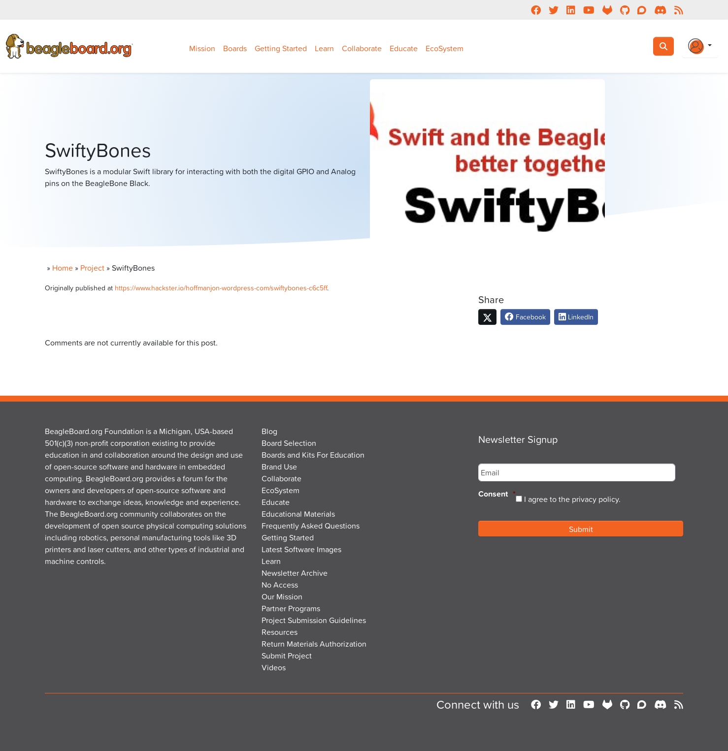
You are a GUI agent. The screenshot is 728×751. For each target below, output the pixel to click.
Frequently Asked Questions (311, 525)
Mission (202, 48)
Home (62, 267)
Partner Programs (291, 608)
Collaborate (362, 48)
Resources (280, 631)
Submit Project (287, 655)
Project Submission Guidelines (314, 620)
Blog (269, 431)
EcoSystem (444, 48)
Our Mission (282, 596)
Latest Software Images (301, 549)
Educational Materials (298, 513)
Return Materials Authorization (314, 643)
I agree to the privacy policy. (572, 499)
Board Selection (289, 443)
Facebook (525, 316)
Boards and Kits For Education (313, 454)
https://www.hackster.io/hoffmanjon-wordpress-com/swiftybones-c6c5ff (221, 287)
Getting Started (281, 48)
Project (92, 267)
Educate (404, 48)
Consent (497, 494)
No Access (280, 584)
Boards (235, 48)
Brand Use (279, 466)
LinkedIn (576, 316)
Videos (274, 667)
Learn (324, 48)
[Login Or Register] (700, 46)
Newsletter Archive (295, 572)
